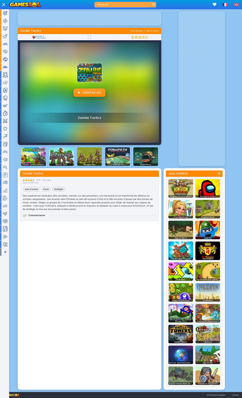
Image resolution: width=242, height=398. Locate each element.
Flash (50, 189)
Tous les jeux (140, 30)
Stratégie (62, 189)
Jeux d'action (156, 30)
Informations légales (216, 395)
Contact (235, 395)
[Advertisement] (93, 18)
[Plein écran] (94, 37)
